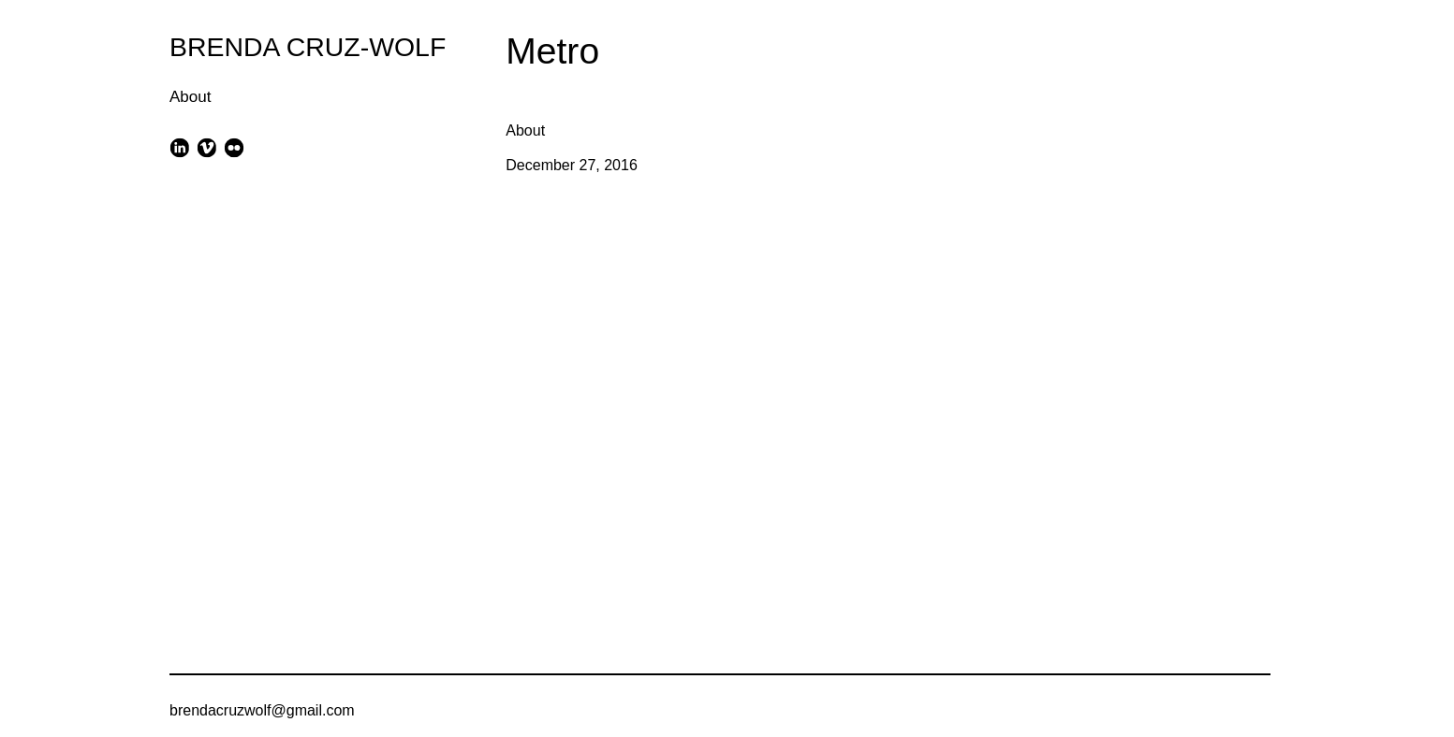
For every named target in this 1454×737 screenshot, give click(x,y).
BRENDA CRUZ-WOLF (307, 47)
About (190, 97)
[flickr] (234, 147)
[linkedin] (179, 147)
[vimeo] (206, 147)
